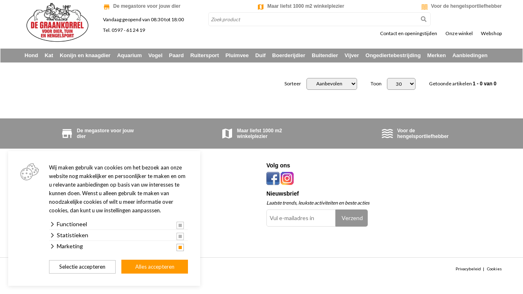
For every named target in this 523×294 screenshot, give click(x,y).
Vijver (351, 55)
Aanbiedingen (469, 55)
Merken (436, 55)
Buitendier (325, 55)
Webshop (491, 33)
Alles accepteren (154, 266)
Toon (376, 84)
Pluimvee (237, 55)
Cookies (494, 269)
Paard (176, 55)
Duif (260, 55)
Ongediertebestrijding (393, 55)
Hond (31, 55)
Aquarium (129, 55)
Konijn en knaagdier (85, 55)
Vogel (155, 55)
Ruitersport (204, 55)
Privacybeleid (468, 269)
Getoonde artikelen (462, 84)
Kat (49, 55)
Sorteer (292, 84)
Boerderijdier (288, 55)
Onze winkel (459, 33)
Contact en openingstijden (408, 33)
